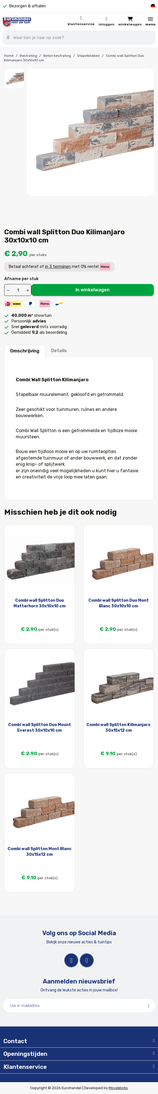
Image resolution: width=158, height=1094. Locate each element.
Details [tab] (59, 350)
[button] (130, 21)
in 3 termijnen (58, 266)
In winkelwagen (92, 290)
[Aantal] (18, 290)
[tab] (79, 1041)
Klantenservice (81, 24)
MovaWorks (118, 1088)
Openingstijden (25, 1053)
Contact (15, 1041)
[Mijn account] (106, 21)
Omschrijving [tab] (24, 351)
